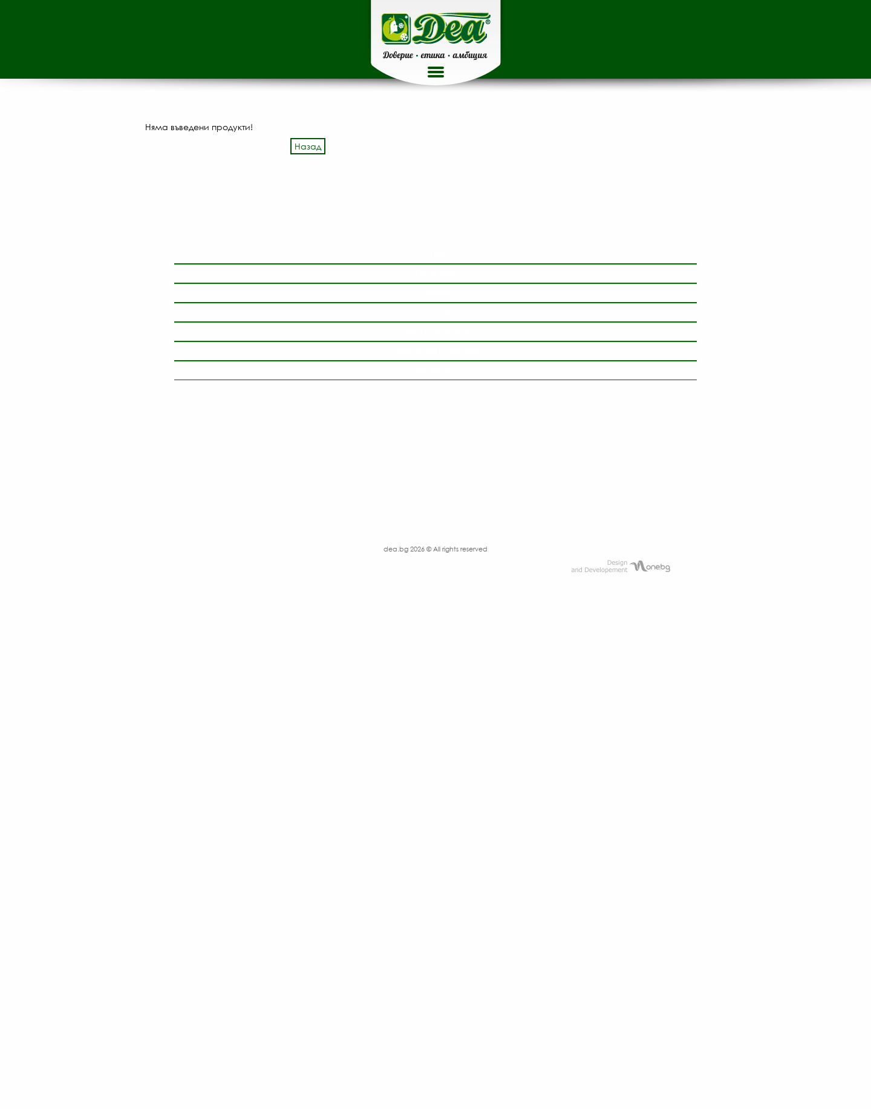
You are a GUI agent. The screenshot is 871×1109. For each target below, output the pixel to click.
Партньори (435, 369)
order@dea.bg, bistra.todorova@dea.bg (451, 488)
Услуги (435, 311)
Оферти (435, 292)
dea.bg (396, 549)
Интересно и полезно (435, 350)
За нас (436, 253)
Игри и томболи (435, 331)
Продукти (435, 273)
